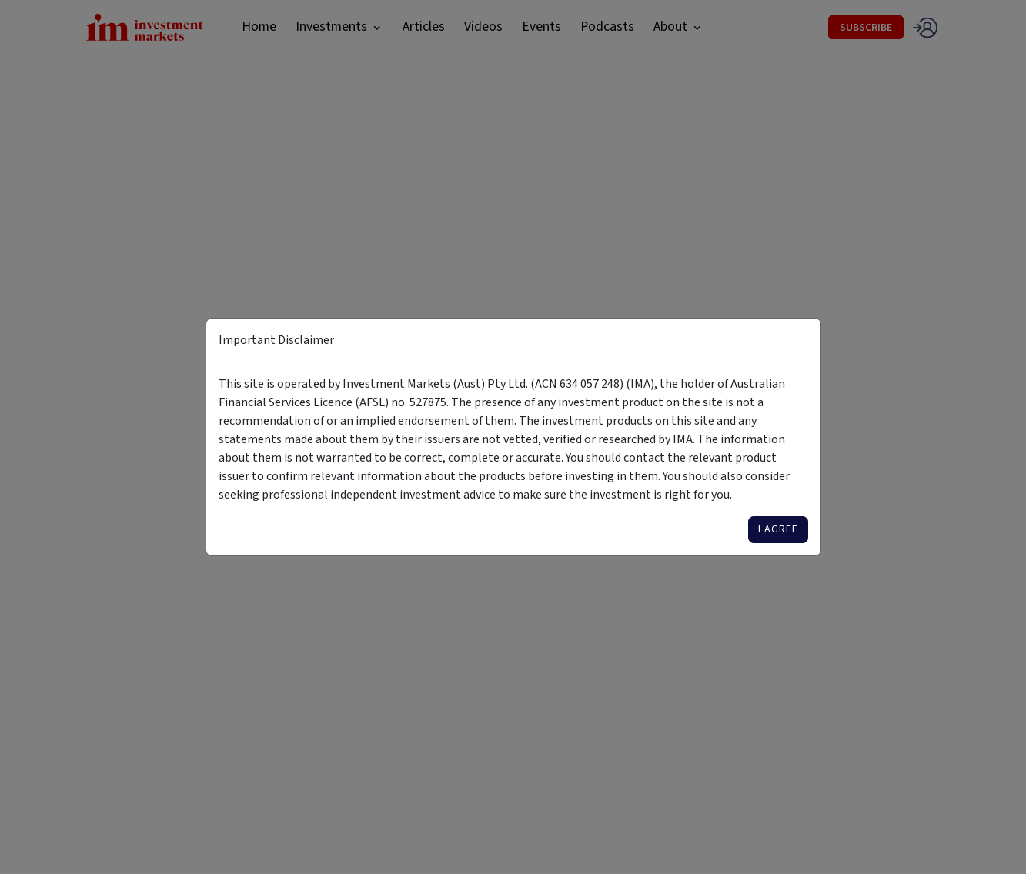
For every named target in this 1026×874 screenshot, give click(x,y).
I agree (778, 529)
